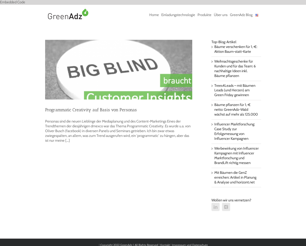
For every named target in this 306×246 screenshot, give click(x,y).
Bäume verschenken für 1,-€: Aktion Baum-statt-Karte (235, 49)
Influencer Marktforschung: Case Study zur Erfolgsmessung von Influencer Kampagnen (234, 131)
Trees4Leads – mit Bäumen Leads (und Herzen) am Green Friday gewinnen (234, 90)
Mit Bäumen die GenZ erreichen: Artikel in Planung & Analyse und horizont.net (235, 177)
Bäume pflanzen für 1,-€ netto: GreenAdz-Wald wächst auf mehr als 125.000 (236, 110)
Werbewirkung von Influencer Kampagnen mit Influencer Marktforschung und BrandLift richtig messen (236, 155)
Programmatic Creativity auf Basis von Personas (91, 109)
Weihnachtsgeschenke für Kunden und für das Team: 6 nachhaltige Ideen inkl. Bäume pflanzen (235, 68)
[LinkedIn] (215, 207)
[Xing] (226, 207)
